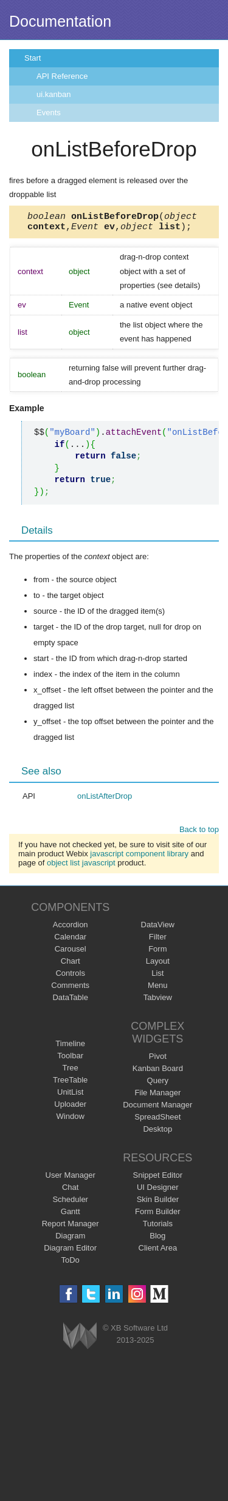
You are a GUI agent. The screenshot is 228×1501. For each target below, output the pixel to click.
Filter (158, 940)
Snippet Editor (157, 1178)
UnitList (70, 1095)
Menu (158, 988)
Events (48, 112)
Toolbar (70, 1059)
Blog (157, 1239)
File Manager (157, 1096)
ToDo (70, 1263)
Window (71, 1119)
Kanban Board (158, 1071)
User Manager (70, 1178)
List (157, 976)
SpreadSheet (157, 1120)
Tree (70, 1071)
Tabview (157, 1001)
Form (157, 952)
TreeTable (70, 1083)
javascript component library (139, 857)
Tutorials (158, 1227)
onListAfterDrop (104, 799)
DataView (157, 928)
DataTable (70, 1001)
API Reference (62, 76)
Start (32, 57)
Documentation (60, 21)
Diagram (70, 1239)
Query (157, 1084)
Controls (70, 976)
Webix (80, 1339)
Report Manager (70, 1227)
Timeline (70, 1047)
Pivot (158, 1059)
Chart (70, 964)
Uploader (70, 1107)
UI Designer (158, 1190)
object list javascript (81, 866)
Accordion (70, 928)
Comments (70, 988)
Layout (158, 964)
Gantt (70, 1215)
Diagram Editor (70, 1251)
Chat (70, 1190)
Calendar (70, 940)
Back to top (199, 833)
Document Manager (157, 1108)
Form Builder (157, 1215)
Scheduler (70, 1202)
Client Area (158, 1251)
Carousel (70, 952)
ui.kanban (53, 94)
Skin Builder (158, 1202)
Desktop (157, 1132)
